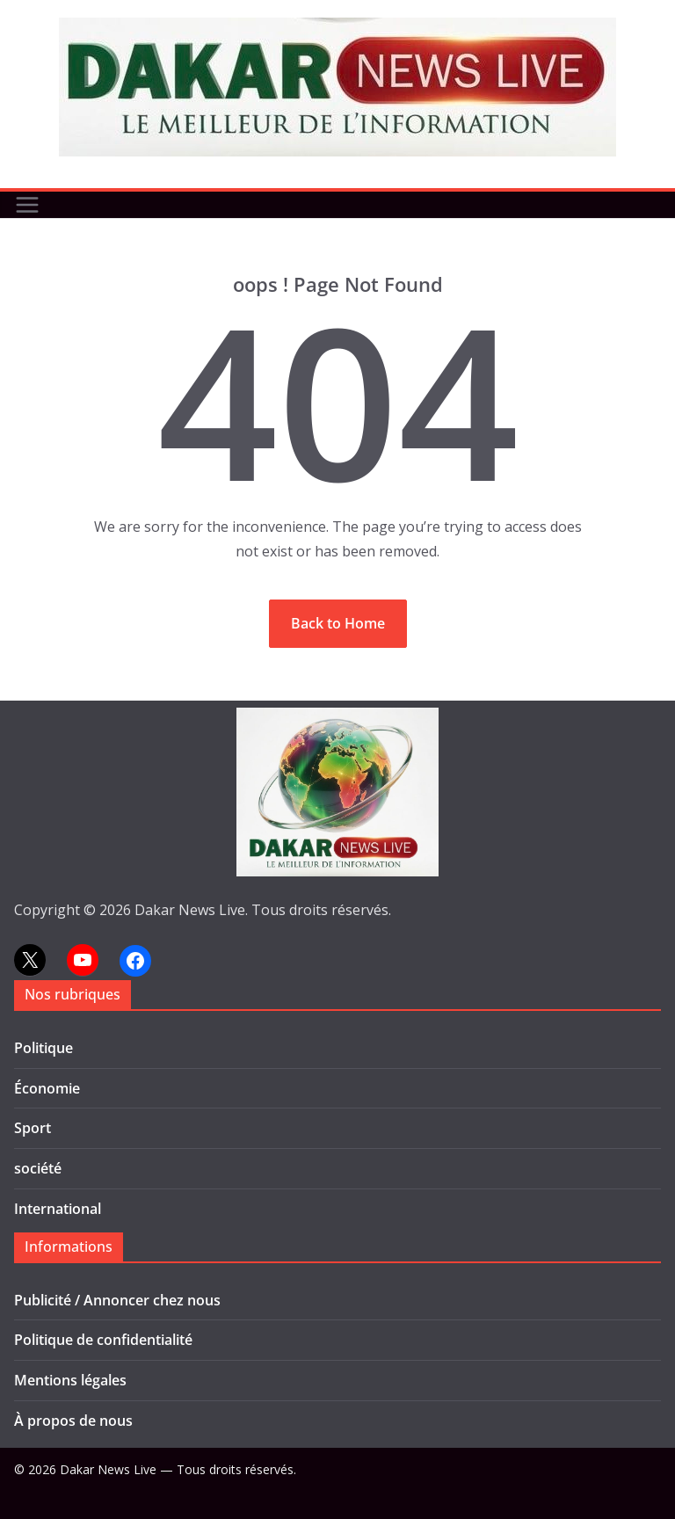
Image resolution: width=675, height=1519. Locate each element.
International (57, 1208)
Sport (32, 1127)
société (38, 1168)
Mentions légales (70, 1380)
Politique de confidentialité (103, 1339)
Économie (47, 1088)
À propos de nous (73, 1420)
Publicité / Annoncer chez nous (117, 1300)
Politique (43, 1047)
